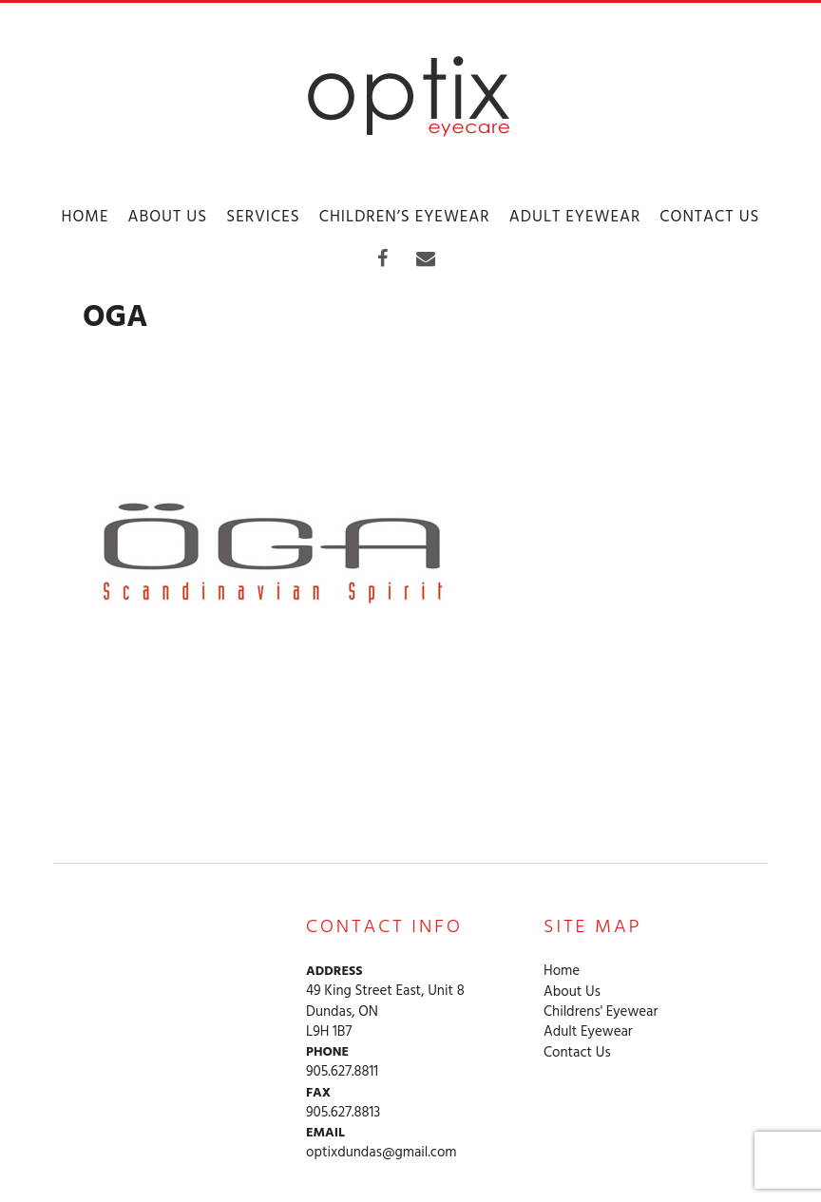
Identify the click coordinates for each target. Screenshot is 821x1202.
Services (262, 217)
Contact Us (709, 217)
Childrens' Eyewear (601, 1012)
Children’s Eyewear (404, 217)
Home (84, 217)
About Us (167, 217)
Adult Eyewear (575, 217)
